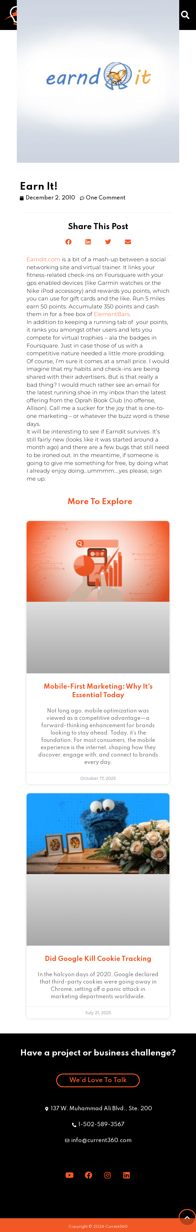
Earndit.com (43, 259)
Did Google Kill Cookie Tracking (98, 959)
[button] (185, 15)
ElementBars (112, 314)
